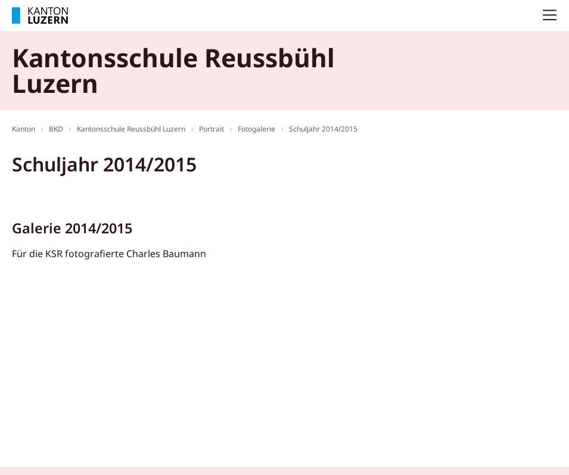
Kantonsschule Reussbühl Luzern (131, 129)
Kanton (23, 129)
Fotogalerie (256, 129)
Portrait (211, 129)
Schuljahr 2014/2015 (323, 129)
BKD (56, 129)
